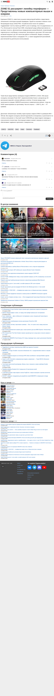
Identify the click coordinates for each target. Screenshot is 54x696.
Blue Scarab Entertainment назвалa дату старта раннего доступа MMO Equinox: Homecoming (26, 329)
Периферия (36, 129)
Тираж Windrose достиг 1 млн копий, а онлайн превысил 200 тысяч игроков (20, 283)
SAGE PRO (10, 129)
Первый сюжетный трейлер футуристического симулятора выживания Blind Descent (23, 280)
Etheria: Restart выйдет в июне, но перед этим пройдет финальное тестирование (23, 312)
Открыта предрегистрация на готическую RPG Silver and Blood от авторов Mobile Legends (25, 355)
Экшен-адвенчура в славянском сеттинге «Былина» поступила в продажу (17, 427)
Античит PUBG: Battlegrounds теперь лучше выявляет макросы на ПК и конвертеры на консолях (26, 276)
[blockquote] (9, 198)
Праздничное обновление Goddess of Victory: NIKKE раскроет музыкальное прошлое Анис (24, 300)
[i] (4, 198)
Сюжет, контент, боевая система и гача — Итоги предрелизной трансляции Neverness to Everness (13, 235)
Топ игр (18, 467)
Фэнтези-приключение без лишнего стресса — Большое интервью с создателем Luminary (40, 250)
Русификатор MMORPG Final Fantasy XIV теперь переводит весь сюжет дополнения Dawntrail (26, 338)
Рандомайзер (20, 473)
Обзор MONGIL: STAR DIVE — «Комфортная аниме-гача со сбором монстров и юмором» (40, 219)
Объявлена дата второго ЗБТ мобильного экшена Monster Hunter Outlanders (20, 270)
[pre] (12, 198)
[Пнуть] (7, 135)
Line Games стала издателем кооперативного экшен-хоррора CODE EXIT (20, 273)
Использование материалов (33, 473)
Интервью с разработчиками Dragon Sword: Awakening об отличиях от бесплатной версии (13, 250)
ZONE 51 (4, 129)
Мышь (17, 129)
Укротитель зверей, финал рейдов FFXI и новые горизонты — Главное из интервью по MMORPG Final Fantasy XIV (13, 218)
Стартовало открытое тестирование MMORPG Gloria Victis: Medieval (16, 446)
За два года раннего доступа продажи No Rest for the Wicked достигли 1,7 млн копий (23, 286)
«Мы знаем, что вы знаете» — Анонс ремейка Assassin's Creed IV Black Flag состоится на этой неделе (24, 429)
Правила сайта (30, 475)
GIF (14, 198)
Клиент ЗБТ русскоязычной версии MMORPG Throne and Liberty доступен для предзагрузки (22, 437)
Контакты (29, 477)
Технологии (29, 129)
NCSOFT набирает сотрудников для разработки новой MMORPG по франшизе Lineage (25, 376)
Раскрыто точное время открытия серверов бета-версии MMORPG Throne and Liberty (20, 424)
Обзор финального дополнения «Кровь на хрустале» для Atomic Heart (39, 235)
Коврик (22, 129)
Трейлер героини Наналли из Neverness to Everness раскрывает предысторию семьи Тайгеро (22, 454)
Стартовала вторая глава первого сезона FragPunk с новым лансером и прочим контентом (26, 372)
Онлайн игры (20, 465)
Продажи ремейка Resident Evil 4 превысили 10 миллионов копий (19, 369)
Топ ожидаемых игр (21, 469)
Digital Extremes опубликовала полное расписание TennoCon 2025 (19, 321)
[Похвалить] (2, 135)
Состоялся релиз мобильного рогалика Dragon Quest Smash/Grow (16, 452)
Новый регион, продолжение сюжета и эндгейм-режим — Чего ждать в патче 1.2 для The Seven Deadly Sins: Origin (27, 440)
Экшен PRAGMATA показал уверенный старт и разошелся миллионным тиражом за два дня (25, 258)
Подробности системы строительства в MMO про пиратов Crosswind (20, 347)
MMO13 (18, 463)
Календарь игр (20, 471)
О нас (28, 479)
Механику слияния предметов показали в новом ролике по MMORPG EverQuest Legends (24, 293)
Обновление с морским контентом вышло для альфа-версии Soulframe (17, 432)
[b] (3, 198)
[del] (5, 198)
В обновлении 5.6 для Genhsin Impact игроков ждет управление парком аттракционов (24, 309)
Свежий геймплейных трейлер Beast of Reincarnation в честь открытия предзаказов (22, 266)
